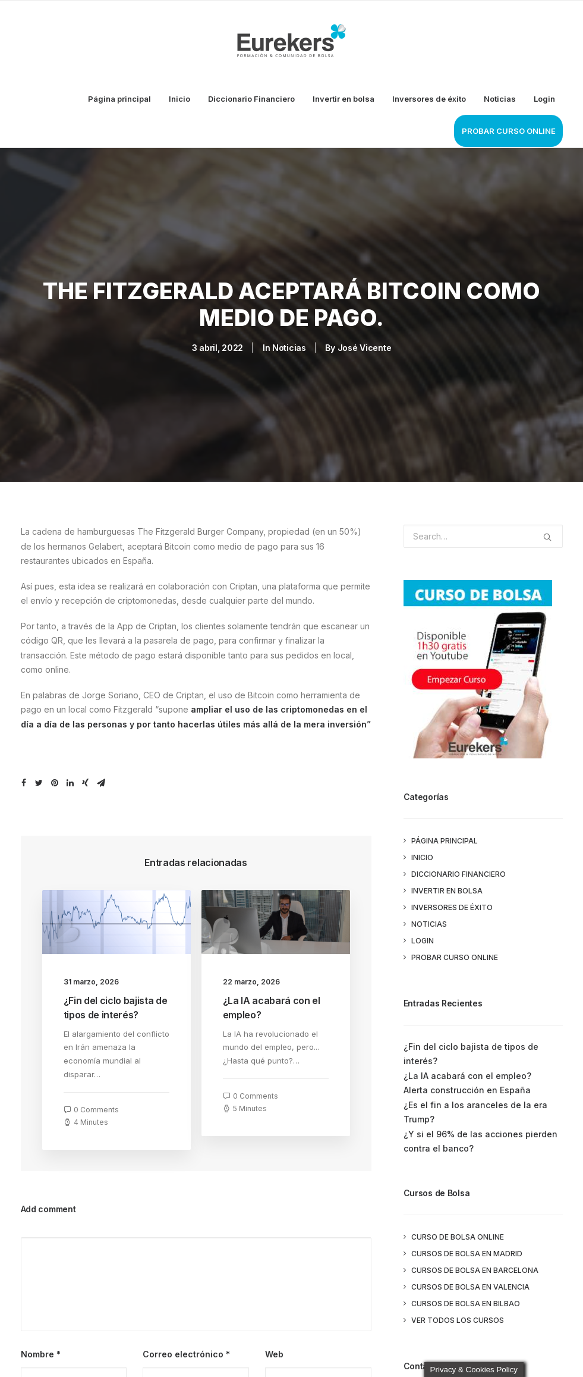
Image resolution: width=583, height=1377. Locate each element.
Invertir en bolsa (343, 98)
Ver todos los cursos (457, 1320)
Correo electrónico (186, 1354)
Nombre (41, 1354)
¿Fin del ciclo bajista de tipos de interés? (471, 1054)
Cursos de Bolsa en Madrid (466, 1253)
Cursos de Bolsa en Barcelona (474, 1270)
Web (274, 1354)
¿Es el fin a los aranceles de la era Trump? (475, 1112)
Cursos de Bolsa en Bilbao (465, 1303)
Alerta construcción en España (467, 1090)
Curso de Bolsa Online (457, 1236)
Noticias (500, 98)
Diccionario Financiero (251, 98)
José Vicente (365, 348)
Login (544, 98)
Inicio (179, 98)
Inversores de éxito (429, 98)
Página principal (119, 98)
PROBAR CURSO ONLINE (509, 131)
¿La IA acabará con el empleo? (467, 1076)
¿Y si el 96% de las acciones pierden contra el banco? (480, 1141)
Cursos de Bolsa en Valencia (470, 1286)
